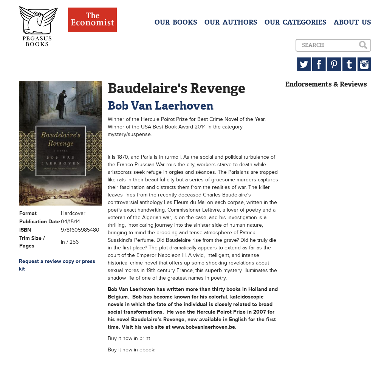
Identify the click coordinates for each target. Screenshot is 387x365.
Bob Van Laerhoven (161, 105)
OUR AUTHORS (230, 22)
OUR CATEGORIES (296, 22)
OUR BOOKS (176, 22)
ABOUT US (352, 22)
